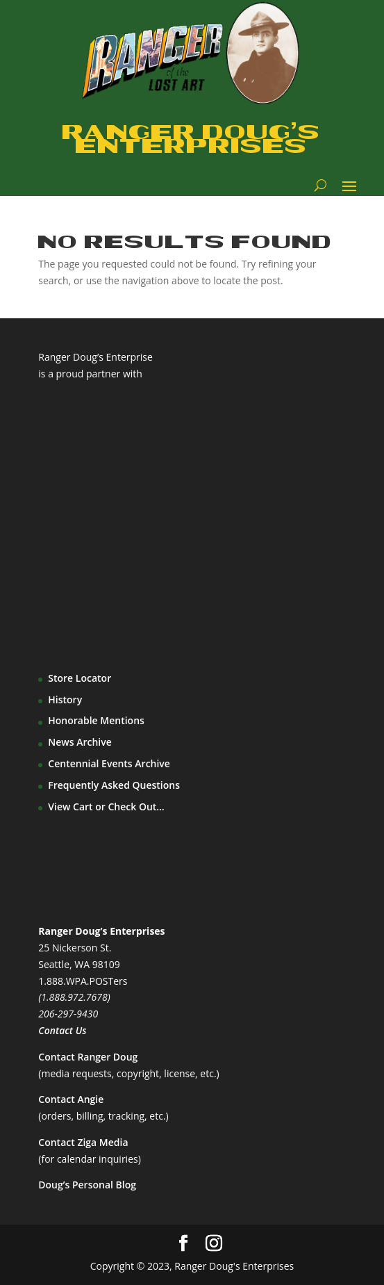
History (65, 699)
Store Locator (79, 678)
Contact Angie (70, 1099)
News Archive (80, 741)
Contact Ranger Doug (87, 1056)
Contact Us (62, 1030)
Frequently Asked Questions (114, 785)
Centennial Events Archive (109, 763)
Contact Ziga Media (83, 1142)
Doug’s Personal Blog (87, 1184)
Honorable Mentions (96, 720)
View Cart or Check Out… (106, 806)
